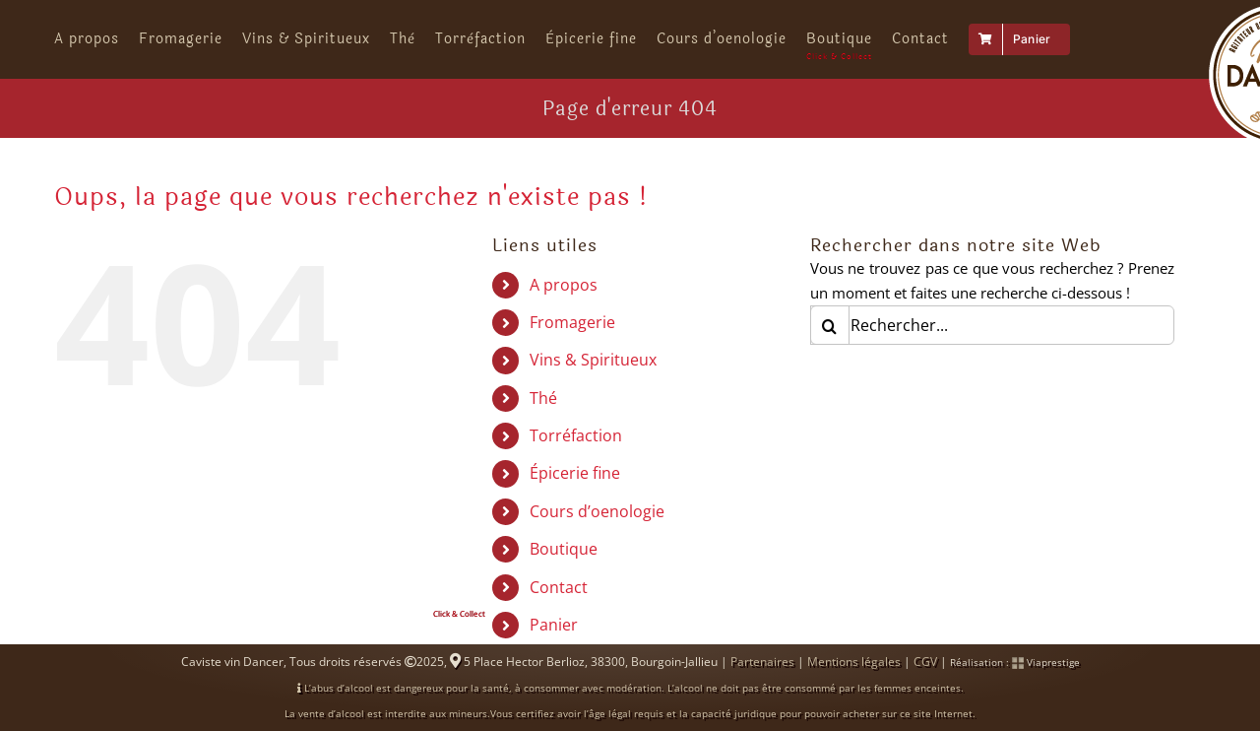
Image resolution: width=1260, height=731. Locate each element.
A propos (564, 299)
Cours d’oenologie (597, 526)
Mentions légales (854, 676)
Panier (554, 639)
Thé (543, 413)
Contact (559, 602)
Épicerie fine (575, 487)
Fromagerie (572, 337)
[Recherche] (830, 340)
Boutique (564, 563)
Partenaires (762, 676)
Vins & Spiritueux (593, 374)
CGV (925, 676)
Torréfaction (576, 450)
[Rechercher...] (992, 340)
